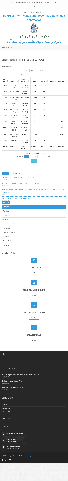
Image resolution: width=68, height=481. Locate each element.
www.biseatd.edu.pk (12, 448)
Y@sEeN (32, 456)
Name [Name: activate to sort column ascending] (12, 81)
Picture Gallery (8, 241)
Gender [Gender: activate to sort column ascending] (34, 81)
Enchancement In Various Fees (12, 381)
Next (49, 156)
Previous (20, 156)
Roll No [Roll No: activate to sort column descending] (4, 80)
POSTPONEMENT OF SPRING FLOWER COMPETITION (21, 183)
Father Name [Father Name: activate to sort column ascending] (23, 80)
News (5, 173)
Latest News (6, 411)
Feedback (6, 245)
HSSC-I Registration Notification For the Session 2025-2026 (21, 375)
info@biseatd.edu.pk (24, 2)
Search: (34, 74)
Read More (34, 273)
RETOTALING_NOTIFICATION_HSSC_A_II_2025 (18, 198)
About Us (6, 211)
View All (6, 202)
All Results (6, 228)
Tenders (5, 219)
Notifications (15, 173)
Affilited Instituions (9, 232)
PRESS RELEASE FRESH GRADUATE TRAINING (18, 177)
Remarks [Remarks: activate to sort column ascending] (61, 81)
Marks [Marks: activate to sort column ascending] (43, 81)
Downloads (6, 236)
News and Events (8, 224)
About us (5, 404)
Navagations (7, 207)
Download (5, 415)
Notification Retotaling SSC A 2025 (13, 387)
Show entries (34, 70)
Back (34, 161)
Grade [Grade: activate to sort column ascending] (52, 81)
